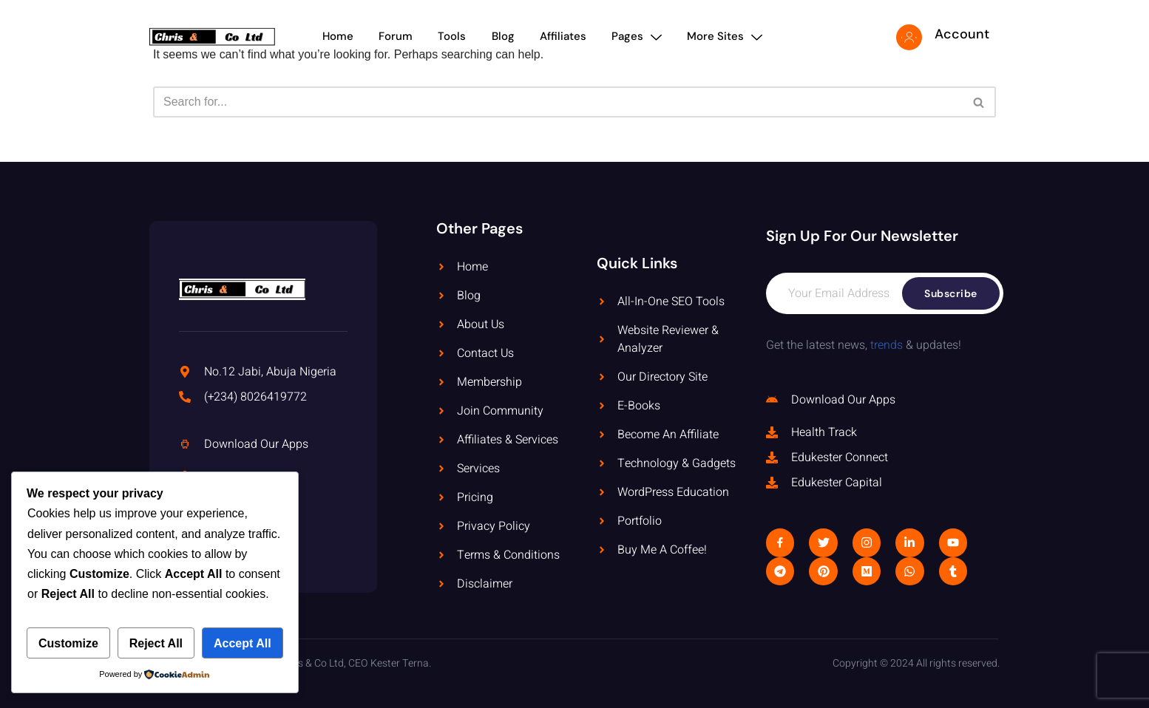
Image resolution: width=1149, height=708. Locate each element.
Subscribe (950, 293)
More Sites (729, 36)
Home (334, 36)
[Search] (558, 102)
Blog (503, 36)
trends (886, 345)
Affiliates (565, 36)
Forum (394, 36)
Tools (452, 36)
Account (962, 34)
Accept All (242, 643)
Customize (68, 643)
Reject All (156, 643)
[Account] (909, 37)
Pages (640, 36)
